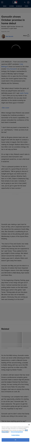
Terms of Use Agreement (17, 432)
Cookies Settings (15, 435)
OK (15, 440)
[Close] (29, 424)
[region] (15, 432)
